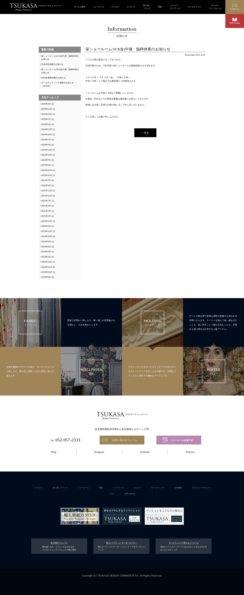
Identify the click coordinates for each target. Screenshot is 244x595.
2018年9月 (46, 277)
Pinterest (190, 452)
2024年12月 (46, 129)
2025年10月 (46, 114)
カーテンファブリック (175, 6)
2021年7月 (46, 200)
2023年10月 (46, 155)
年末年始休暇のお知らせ (52, 64)
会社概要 (178, 488)
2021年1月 (46, 216)
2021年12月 (46, 190)
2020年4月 (46, 226)
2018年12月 (46, 262)
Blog (53, 452)
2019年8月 (46, 241)
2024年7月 (46, 139)
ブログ (111, 494)
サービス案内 (79, 7)
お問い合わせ (129, 494)
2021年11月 (46, 196)
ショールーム (98, 7)
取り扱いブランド (147, 6)
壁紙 (160, 7)
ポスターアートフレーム (215, 6)
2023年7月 (46, 160)
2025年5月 (46, 124)
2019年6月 (46, 246)
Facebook (145, 452)
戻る (146, 132)
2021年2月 (46, 211)
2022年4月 (46, 185)
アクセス (115, 7)
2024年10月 (46, 134)
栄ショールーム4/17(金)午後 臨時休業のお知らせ (60, 57)
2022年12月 (46, 170)
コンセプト (131, 7)
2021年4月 (46, 206)
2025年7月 (46, 119)
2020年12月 (46, 221)
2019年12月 (46, 231)
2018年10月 (46, 272)
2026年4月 (46, 104)
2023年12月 (46, 150)
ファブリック (118, 488)
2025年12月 (46, 109)
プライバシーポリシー (201, 488)
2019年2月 (46, 257)
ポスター (137, 488)
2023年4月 (46, 165)
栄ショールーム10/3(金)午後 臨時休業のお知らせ (60, 71)
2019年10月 (46, 236)
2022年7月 (46, 180)
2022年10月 (46, 175)
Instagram (99, 452)
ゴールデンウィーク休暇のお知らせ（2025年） (57, 84)
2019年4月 (46, 251)
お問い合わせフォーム (124, 440)
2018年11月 (46, 267)
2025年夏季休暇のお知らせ (53, 78)
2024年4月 (46, 145)
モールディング (194, 7)
